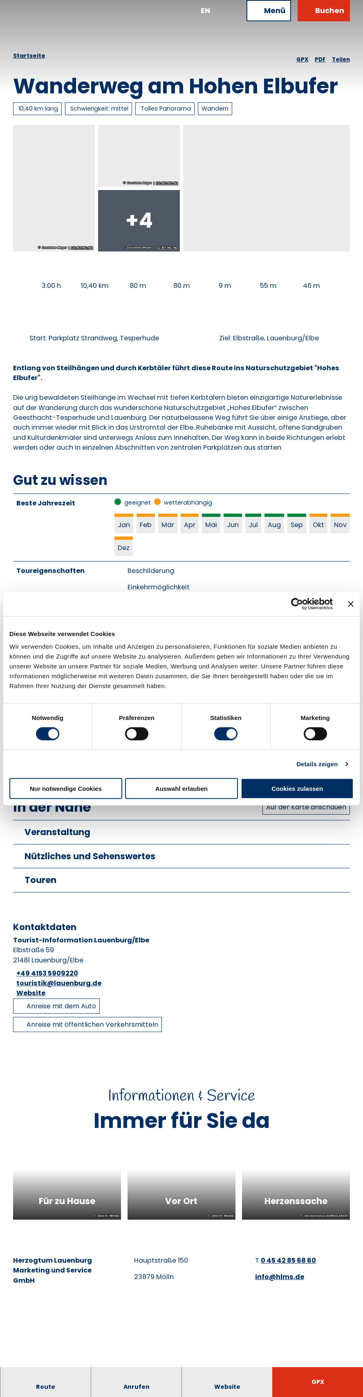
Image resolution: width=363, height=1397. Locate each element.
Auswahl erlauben (181, 788)
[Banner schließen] (351, 604)
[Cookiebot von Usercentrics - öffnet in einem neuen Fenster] (297, 604)
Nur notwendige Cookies (66, 788)
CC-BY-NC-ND (82, 247)
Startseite (29, 56)
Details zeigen (317, 763)
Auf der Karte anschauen (306, 810)
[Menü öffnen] (268, 10)
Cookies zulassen (297, 788)
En (205, 10)
